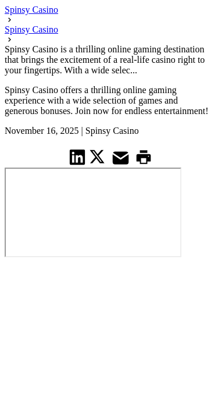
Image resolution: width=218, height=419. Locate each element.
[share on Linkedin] (77, 157)
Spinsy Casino (31, 10)
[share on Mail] (122, 157)
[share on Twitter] (98, 156)
